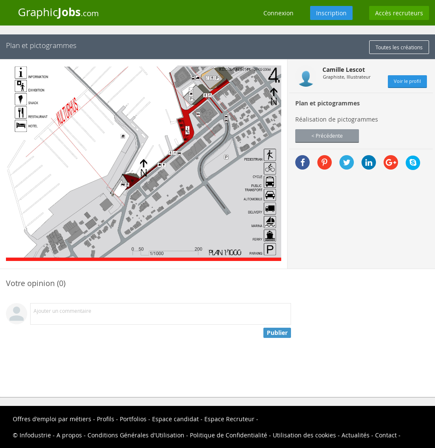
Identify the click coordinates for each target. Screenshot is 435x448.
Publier (277, 333)
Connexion (278, 13)
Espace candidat (175, 419)
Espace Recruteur (229, 419)
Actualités (356, 435)
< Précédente (327, 135)
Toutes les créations (399, 47)
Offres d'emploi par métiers (52, 419)
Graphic (58, 12)
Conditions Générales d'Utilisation (136, 435)
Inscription (331, 13)
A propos (69, 435)
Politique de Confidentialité (228, 435)
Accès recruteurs (399, 13)
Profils (105, 419)
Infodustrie (35, 435)
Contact (386, 435)
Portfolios (133, 419)
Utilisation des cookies (304, 435)
